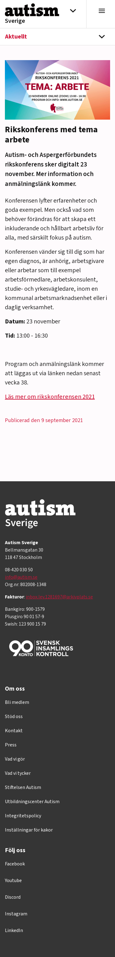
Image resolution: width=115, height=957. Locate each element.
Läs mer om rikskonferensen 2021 (50, 396)
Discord (13, 897)
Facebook (15, 863)
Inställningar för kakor (29, 830)
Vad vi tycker (18, 773)
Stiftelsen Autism (23, 787)
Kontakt (14, 730)
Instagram (16, 913)
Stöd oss (14, 716)
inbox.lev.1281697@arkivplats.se (59, 597)
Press (11, 744)
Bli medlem (17, 702)
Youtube (13, 880)
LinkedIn (14, 930)
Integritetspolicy (23, 815)
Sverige (15, 21)
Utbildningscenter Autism (32, 801)
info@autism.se (21, 577)
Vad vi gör (15, 759)
